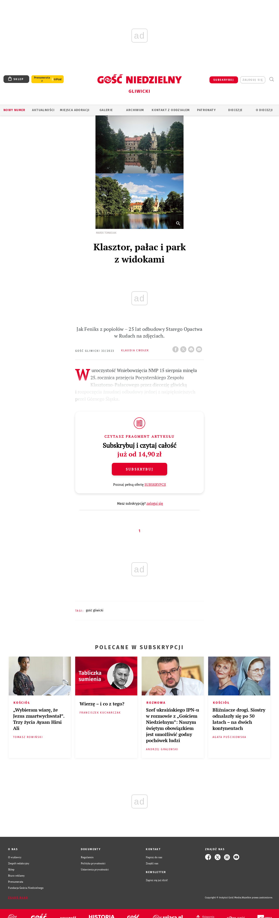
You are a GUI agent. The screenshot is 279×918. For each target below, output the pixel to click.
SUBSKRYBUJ (223, 79)
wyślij (200, 348)
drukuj (192, 348)
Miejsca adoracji (74, 110)
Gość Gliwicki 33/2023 (94, 350)
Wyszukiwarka (271, 79)
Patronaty (206, 110)
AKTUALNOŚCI (43, 110)
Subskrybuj (139, 469)
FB (176, 348)
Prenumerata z (42, 79)
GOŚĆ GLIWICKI (94, 610)
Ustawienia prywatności (95, 869)
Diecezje (235, 110)
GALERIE (106, 110)
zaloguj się (253, 79)
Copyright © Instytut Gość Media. (223, 897)
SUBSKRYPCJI (155, 484)
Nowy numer (14, 110)
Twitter (184, 348)
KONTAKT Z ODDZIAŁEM (171, 110)
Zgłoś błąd (18, 897)
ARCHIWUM (135, 110)
